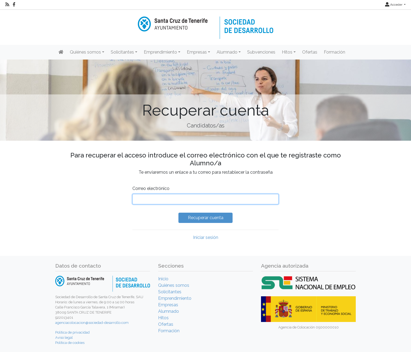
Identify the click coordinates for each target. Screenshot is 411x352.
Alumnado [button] (227, 52)
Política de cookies (69, 343)
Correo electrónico (150, 188)
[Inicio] (205, 24)
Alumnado (168, 311)
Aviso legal (64, 337)
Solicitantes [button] (122, 52)
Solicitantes (169, 291)
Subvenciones (261, 52)
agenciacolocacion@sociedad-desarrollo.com (92, 323)
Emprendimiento (174, 298)
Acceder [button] (394, 4)
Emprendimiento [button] (160, 52)
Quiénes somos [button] (85, 52)
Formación (334, 52)
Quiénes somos (173, 285)
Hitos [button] (287, 52)
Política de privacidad (72, 332)
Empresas (168, 304)
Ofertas (309, 52)
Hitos (163, 317)
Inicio (163, 278)
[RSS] (7, 4)
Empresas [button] (197, 52)
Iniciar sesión (205, 237)
